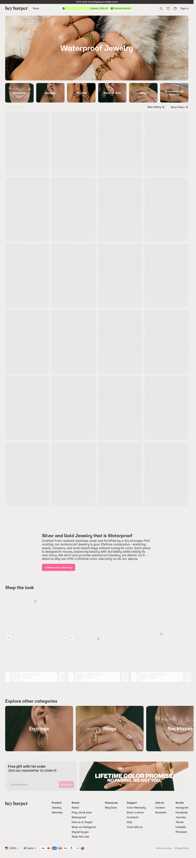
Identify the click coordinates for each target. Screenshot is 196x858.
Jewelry (57, 807)
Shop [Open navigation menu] (36, 8)
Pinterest (181, 832)
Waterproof (79, 817)
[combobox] (156, 107)
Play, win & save (82, 812)
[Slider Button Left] (8, 637)
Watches (57, 812)
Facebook (182, 812)
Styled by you (80, 832)
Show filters (179, 107)
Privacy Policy (181, 848)
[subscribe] (66, 784)
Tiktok (179, 822)
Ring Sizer (111, 807)
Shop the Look (80, 836)
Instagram (182, 807)
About (75, 807)
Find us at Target (82, 822)
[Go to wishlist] (168, 8)
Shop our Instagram (84, 827)
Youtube (181, 817)
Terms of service (164, 848)
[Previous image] (180, 587)
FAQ (129, 822)
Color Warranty (136, 807)
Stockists (161, 812)
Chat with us (134, 827)
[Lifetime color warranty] (58, 567)
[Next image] (186, 587)
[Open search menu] (161, 8)
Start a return (135, 812)
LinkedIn (181, 827)
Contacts (132, 817)
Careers (160, 807)
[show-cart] (175, 8)
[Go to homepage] (16, 8)
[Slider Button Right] (61, 637)
